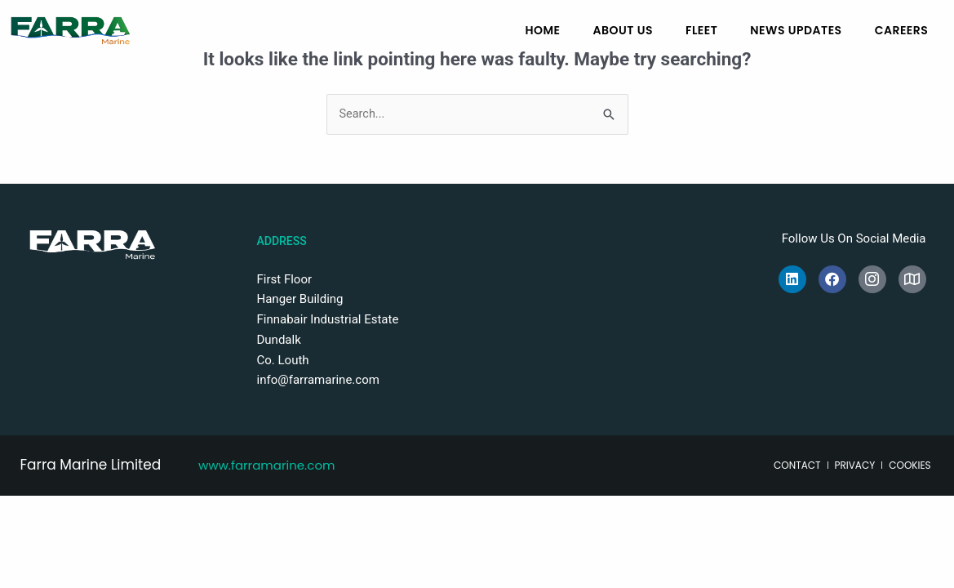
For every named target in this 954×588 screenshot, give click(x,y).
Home (542, 30)
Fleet (701, 30)
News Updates (795, 30)
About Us (623, 30)
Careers (902, 30)
